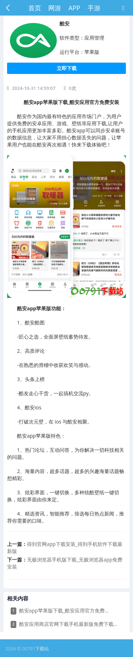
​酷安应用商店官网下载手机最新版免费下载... (64, 624)
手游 (94, 8)
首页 (34, 8)
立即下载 (67, 68)
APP (74, 8)
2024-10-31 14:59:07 (34, 88)
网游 (54, 8)
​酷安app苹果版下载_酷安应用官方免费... (60, 611)
